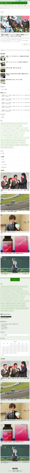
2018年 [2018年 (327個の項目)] (3, 123)
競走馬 (19, 5)
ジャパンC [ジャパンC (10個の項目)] (3, 130)
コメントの (4, 164)
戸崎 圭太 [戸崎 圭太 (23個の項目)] (3, 142)
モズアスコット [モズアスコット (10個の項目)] (12, 137)
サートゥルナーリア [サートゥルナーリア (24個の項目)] (23, 128)
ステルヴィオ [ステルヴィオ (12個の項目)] (26, 130)
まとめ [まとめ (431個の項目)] (25, 123)
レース (15, 5)
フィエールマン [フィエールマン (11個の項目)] (21, 296)
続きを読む (25, 44)
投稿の (3, 161)
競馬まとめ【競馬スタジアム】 (17, 470)
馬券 (9, 5)
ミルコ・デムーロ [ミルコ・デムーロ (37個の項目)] (4, 137)
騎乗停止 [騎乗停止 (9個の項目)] (7, 147)
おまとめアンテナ (4, 325)
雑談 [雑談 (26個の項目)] (26, 308)
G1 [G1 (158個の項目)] (13, 123)
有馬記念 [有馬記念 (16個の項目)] (9, 142)
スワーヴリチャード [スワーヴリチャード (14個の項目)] (5, 296)
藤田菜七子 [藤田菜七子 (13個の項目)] (12, 308)
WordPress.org (4, 167)
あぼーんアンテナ (4, 328)
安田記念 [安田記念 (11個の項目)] (13, 140)
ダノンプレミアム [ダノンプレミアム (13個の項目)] (13, 296)
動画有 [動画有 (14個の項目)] (3, 140)
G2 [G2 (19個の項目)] (17, 123)
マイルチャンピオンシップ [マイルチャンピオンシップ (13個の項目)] (18, 135)
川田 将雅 (2, 192)
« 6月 (2, 354)
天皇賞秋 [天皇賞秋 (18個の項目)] (8, 140)
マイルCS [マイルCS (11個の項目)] (10, 135)
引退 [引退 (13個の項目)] (23, 140)
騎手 (22, 5)
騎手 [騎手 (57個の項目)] (11, 147)
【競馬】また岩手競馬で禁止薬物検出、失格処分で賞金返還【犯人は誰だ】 (12, 253)
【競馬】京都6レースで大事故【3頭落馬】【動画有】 (9, 211)
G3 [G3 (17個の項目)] (20, 123)
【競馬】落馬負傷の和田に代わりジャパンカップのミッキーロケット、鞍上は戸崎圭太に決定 (15, 273)
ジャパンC (2, 463)
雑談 (12, 5)
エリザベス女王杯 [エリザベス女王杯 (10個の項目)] (18, 125)
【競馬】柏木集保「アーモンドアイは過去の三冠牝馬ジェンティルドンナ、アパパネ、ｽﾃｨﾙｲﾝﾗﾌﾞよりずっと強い (15, 35)
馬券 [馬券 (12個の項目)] (2, 147)
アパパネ (11, 33)
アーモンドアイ (26, 18)
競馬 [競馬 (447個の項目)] (2, 308)
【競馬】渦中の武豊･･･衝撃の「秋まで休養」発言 (13, 67)
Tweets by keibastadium (5, 318)
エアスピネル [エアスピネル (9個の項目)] (11, 125)
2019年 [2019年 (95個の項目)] (8, 123)
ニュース (2, 212)
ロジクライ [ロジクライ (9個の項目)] (19, 137)
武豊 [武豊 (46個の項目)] (13, 142)
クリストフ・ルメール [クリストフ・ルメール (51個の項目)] (14, 128)
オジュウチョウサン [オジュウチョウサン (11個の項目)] (5, 128)
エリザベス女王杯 (20, 33)
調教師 (25, 5)
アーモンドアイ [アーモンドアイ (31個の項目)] (4, 125)
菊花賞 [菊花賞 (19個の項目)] (7, 308)
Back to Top (15, 279)
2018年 (7, 33)
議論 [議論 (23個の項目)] (22, 308)
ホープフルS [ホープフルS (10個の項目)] (3, 135)
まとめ (9, 33)
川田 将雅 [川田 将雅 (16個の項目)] (19, 140)
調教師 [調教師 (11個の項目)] (18, 308)
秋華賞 (25, 16)
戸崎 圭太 (6, 192)
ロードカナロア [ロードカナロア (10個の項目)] (25, 137)
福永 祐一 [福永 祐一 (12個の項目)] (18, 142)
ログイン (3, 159)
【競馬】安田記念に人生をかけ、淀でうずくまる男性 (14, 79)
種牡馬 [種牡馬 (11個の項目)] (23, 142)
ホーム (1, 5)
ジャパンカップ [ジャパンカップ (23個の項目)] (10, 130)
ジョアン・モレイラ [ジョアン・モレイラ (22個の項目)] (18, 130)
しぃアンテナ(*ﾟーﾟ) (4, 327)
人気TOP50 (5, 5)
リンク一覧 (2, 153)
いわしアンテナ (3, 326)
